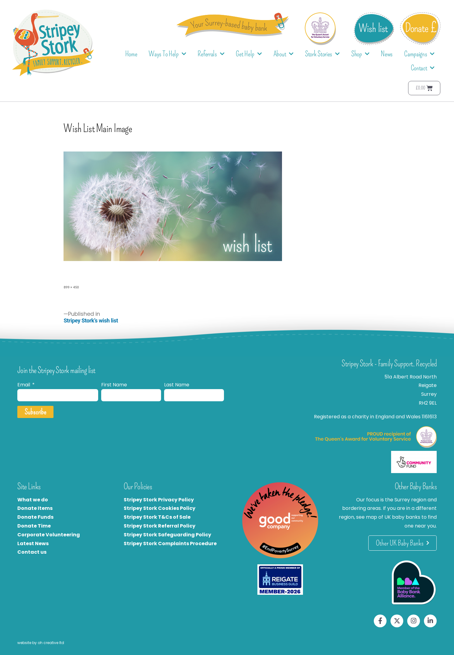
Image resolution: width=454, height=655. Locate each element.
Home (131, 54)
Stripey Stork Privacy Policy (159, 499)
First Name (114, 384)
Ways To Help (167, 54)
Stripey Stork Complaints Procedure (170, 543)
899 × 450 (71, 287)
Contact (423, 68)
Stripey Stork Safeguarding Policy (167, 534)
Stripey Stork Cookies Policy (159, 508)
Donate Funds (35, 517)
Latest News (33, 543)
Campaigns (419, 54)
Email (24, 384)
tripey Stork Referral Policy (161, 525)
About (283, 54)
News (387, 54)
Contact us (31, 552)
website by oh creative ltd (40, 642)
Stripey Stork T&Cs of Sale (157, 517)
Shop (360, 54)
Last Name (176, 384)
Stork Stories (322, 54)
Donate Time (34, 525)
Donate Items (35, 508)
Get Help (249, 54)
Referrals (211, 54)
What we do (32, 499)
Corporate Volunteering (48, 534)
